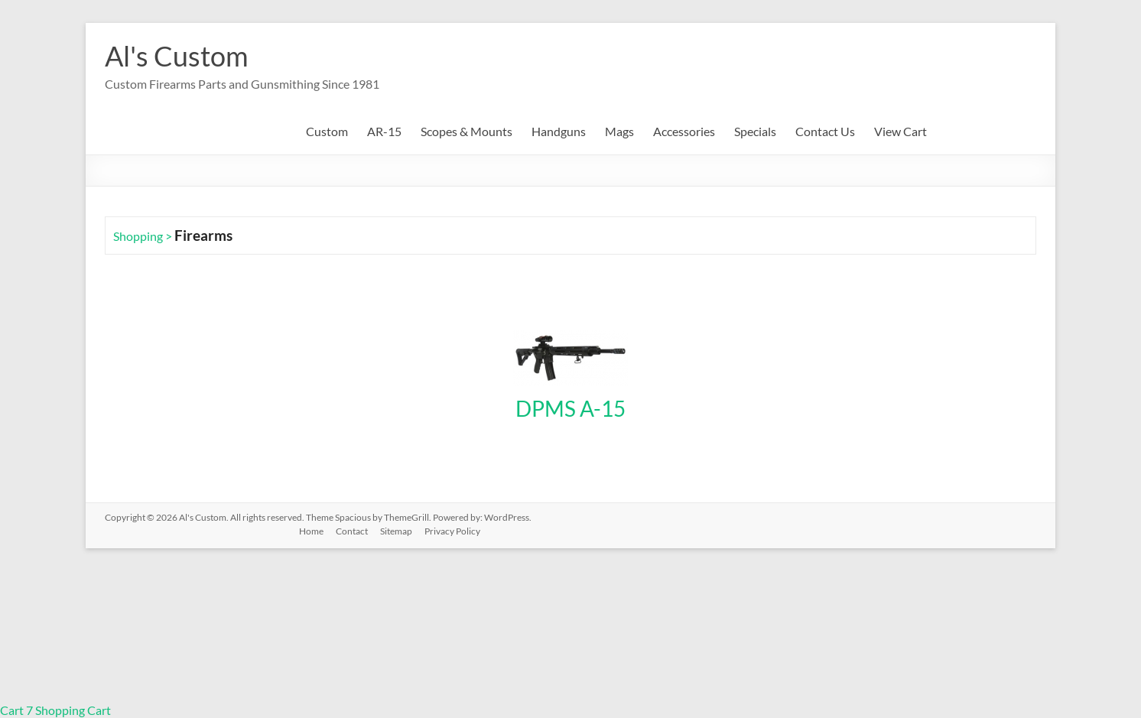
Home (311, 531)
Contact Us (825, 131)
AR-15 (384, 131)
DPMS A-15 (570, 408)
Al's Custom (177, 56)
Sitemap (396, 531)
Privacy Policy (452, 531)
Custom (327, 131)
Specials (755, 131)
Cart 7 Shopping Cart (55, 710)
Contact (352, 531)
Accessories (684, 131)
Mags (619, 131)
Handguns (558, 131)
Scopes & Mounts (466, 131)
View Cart (900, 131)
